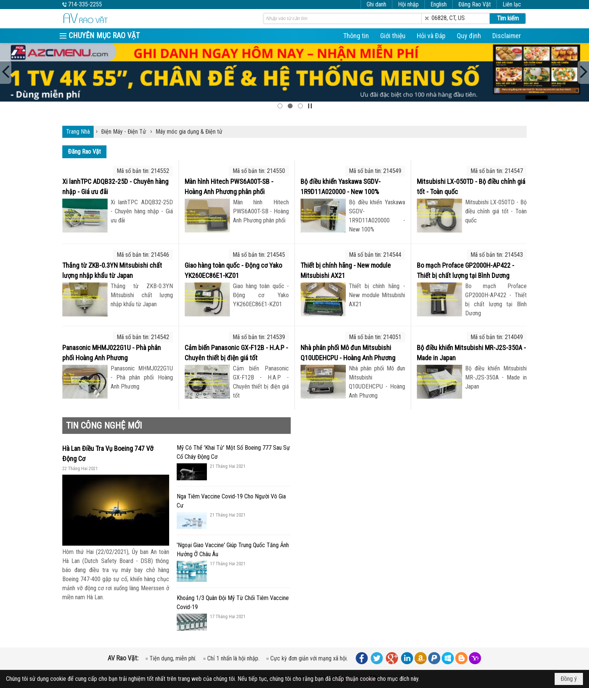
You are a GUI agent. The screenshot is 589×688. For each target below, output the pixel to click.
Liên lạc (512, 4)
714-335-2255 (85, 4)
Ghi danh (376, 4)
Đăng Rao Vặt (474, 4)
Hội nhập (408, 4)
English (438, 4)
